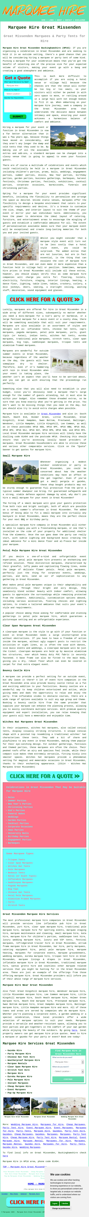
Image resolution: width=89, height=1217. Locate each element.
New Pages (14, 1194)
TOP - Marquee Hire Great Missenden (25, 1167)
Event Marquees (63, 1128)
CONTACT (68, 20)
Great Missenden (51, 414)
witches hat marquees (44, 728)
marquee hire (39, 433)
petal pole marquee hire (34, 560)
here (74, 1030)
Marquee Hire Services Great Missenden (39, 1043)
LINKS (51, 20)
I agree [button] (54, 1203)
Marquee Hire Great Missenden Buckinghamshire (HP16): (37, 48)
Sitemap (5, 1194)
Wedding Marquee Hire (24, 1124)
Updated (24, 1194)
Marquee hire (10, 414)
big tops (22, 342)
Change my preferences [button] (61, 1208)
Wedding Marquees (30, 1147)
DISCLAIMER (80, 20)
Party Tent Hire (13, 1128)
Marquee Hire (42, 1131)
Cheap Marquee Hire (22, 1137)
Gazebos (57, 1131)
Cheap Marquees (75, 1124)
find (12, 991)
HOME (44, 20)
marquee (20, 61)
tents (35, 737)
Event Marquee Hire (39, 1128)
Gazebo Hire (32, 1144)
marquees (8, 443)
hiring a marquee (39, 58)
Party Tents (23, 1131)
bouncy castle (27, 702)
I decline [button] (65, 1203)
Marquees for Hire (52, 1124)
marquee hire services (47, 979)
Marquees (8, 326)
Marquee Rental (68, 1137)
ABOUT (59, 20)
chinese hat (60, 329)
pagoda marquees (27, 332)
